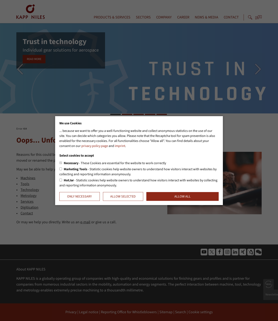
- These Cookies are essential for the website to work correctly (115, 163)
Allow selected (123, 196)
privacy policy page (94, 146)
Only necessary (79, 196)
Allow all (182, 196)
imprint (120, 146)
